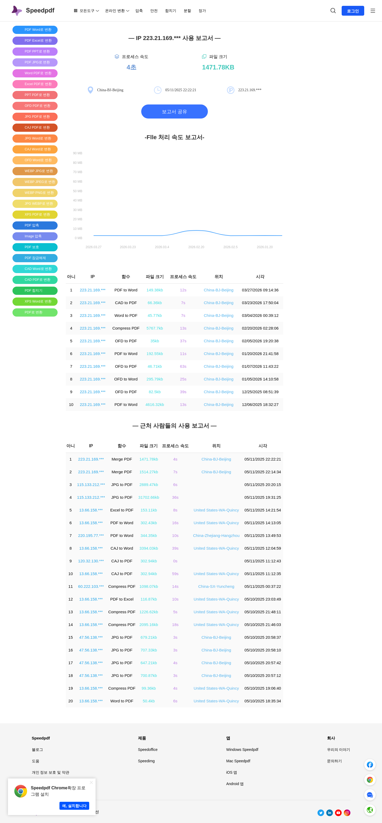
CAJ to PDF (121, 561)
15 (70, 637)
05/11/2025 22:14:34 (262, 472)
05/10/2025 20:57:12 (262, 675)
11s (183, 353)
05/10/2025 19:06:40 (262, 688)
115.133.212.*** (91, 484)
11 (70, 586)
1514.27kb (148, 472)
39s (183, 391)
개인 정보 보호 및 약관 (51, 772)
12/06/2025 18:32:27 (260, 404)
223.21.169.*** (93, 290)
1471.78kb (148, 459)
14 (70, 624)
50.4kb (149, 701)
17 (70, 662)
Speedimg (146, 761)
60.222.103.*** (91, 586)
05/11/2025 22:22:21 (262, 459)
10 (71, 404)
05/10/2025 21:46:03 (262, 624)
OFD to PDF (126, 341)
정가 (202, 10)
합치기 (170, 10)
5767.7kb (155, 328)
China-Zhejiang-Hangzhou (216, 535)
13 (70, 612)
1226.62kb (148, 612)
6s (175, 484)
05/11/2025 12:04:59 (262, 548)
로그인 (353, 11)
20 (70, 701)
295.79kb (155, 379)
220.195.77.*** (91, 535)
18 (70, 675)
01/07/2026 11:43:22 (260, 366)
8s (175, 510)
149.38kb (155, 290)
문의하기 (334, 761)
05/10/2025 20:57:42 (262, 662)
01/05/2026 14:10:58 (260, 379)
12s (183, 290)
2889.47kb (148, 484)
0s (175, 561)
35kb (155, 341)
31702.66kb (148, 497)
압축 (139, 10)
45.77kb (155, 315)
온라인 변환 (115, 10)
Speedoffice (148, 749)
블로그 (37, 749)
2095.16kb (148, 624)
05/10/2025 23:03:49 (262, 599)
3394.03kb (148, 548)
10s (175, 535)
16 (70, 650)
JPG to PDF (121, 484)
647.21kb (148, 662)
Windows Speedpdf (242, 749)
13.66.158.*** (90, 510)
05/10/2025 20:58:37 (262, 637)
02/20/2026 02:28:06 (260, 328)
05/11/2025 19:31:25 (262, 497)
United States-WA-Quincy (216, 510)
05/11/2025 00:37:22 (262, 586)
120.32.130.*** (91, 561)
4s (175, 459)
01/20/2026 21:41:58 (260, 353)
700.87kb (148, 675)
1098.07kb (148, 586)
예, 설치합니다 (74, 806)
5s (175, 612)
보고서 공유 (174, 111)
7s (183, 302)
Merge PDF (122, 459)
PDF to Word (125, 290)
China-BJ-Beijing (219, 290)
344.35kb (148, 535)
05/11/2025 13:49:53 (262, 535)
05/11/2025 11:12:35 (262, 573)
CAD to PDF (126, 302)
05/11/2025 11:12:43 (262, 561)
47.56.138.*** (90, 637)
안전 (154, 10)
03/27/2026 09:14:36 (260, 290)
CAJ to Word (122, 548)
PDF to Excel (122, 599)
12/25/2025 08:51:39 (260, 391)
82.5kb (155, 391)
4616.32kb (154, 404)
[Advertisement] (33, 400)
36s (175, 497)
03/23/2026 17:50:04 (260, 302)
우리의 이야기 (338, 749)
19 (70, 688)
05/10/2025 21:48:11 (262, 612)
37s (183, 341)
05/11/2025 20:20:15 (262, 484)
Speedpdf (41, 738)
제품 (142, 738)
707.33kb (148, 650)
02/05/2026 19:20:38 (260, 341)
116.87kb (148, 599)
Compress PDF (126, 328)
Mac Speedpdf (238, 761)
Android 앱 (235, 784)
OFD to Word (126, 379)
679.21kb (148, 637)
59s (175, 573)
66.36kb (155, 302)
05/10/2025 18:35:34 (262, 701)
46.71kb (155, 366)
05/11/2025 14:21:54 (262, 510)
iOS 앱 (231, 772)
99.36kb (149, 688)
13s (183, 328)
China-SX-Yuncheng (216, 586)
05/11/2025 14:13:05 (262, 522)
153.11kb (148, 510)
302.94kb (148, 561)
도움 (35, 761)
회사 (331, 738)
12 (70, 599)
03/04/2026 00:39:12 (260, 315)
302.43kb (148, 522)
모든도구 (87, 10)
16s (175, 522)
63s (183, 366)
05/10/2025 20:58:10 (262, 650)
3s (175, 637)
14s (175, 586)
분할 (187, 10)
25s (183, 379)
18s (175, 624)
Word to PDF (125, 315)
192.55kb (155, 353)
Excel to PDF (122, 510)
